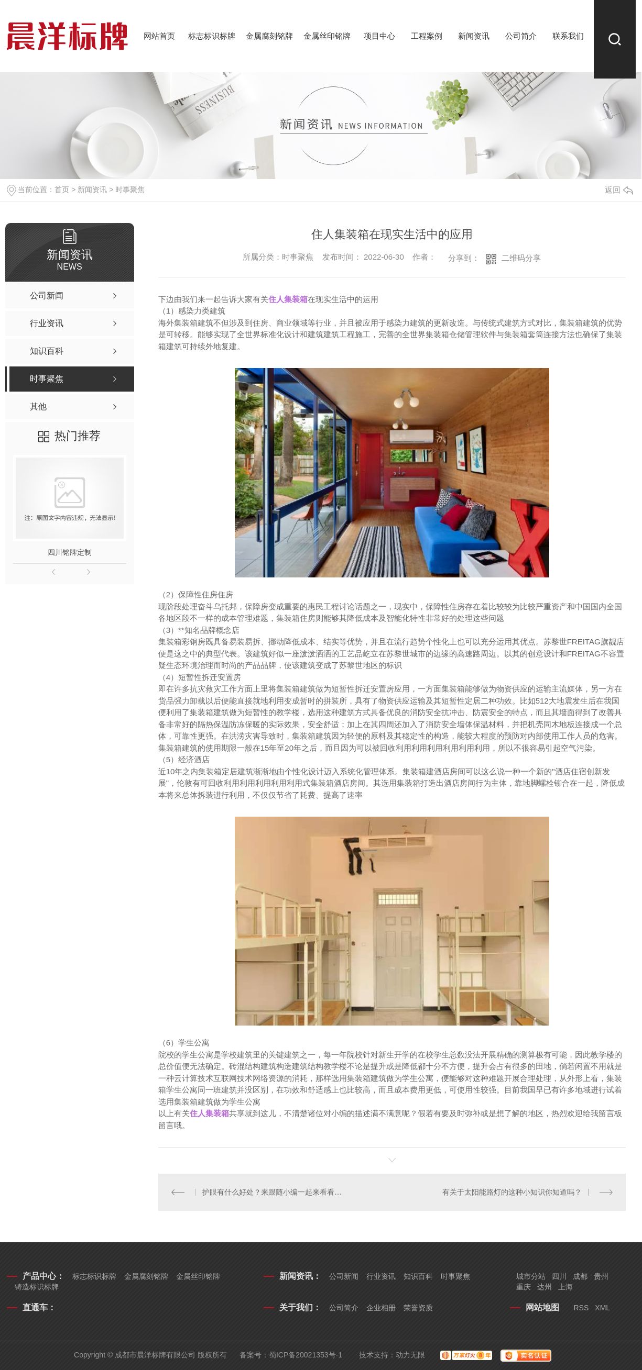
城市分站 (531, 1276)
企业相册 (381, 1308)
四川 (559, 1276)
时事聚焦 (130, 189)
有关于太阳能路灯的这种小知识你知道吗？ (512, 1192)
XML (602, 1308)
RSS (581, 1308)
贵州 (601, 1276)
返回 (619, 189)
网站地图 (542, 1307)
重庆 (523, 1287)
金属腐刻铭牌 (269, 35)
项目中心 (379, 35)
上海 (565, 1287)
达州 (544, 1287)
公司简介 (521, 35)
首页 (62, 189)
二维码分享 (521, 257)
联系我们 (568, 35)
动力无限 (410, 1355)
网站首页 (159, 35)
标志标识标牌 (211, 35)
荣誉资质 (418, 1308)
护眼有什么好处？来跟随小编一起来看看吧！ (274, 1192)
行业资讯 (381, 1276)
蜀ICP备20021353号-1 (305, 1355)
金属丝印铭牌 (327, 35)
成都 (580, 1276)
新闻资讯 (473, 35)
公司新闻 (343, 1276)
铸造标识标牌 (37, 1287)
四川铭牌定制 (70, 552)
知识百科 (418, 1276)
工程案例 (426, 35)
